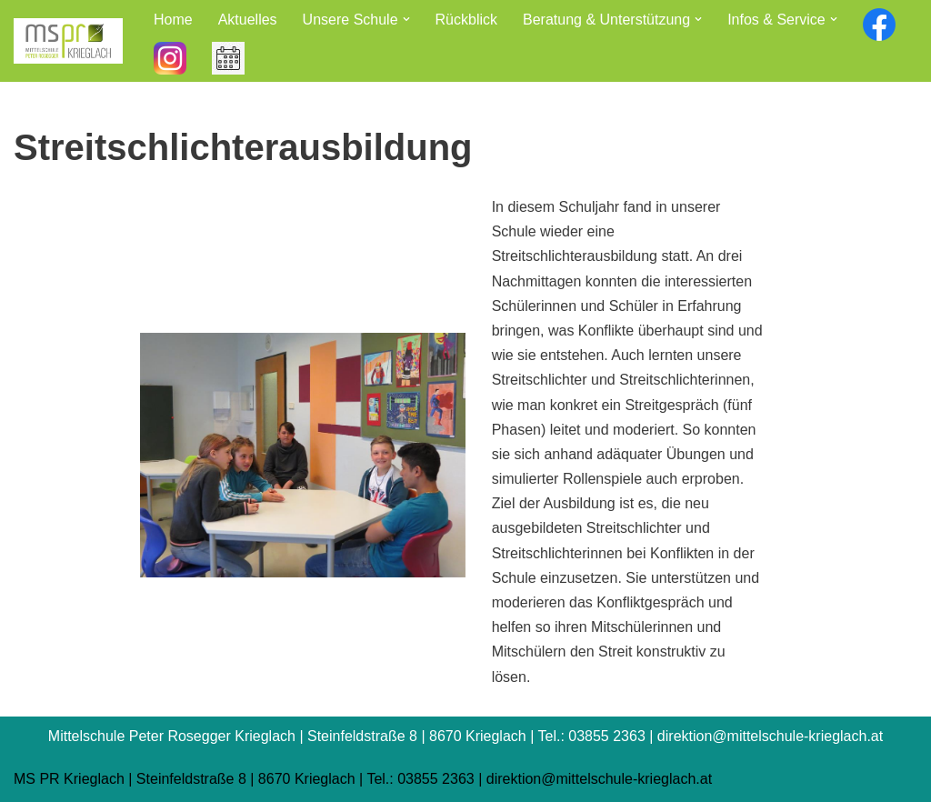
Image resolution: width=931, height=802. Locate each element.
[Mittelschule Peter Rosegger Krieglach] (68, 41)
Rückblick (466, 19)
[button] (406, 19)
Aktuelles (247, 19)
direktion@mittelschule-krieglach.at (599, 779)
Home (173, 19)
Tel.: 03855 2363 (420, 779)
